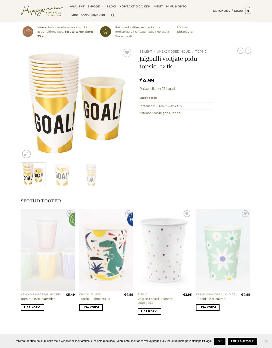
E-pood (95, 6)
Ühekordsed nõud (174, 51)
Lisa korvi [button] (32, 307)
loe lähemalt (242, 341)
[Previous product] (248, 51)
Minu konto (176, 6)
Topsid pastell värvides (38, 299)
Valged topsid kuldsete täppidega (155, 301)
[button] (232, 11)
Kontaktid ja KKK (135, 6)
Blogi (111, 6)
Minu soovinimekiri (88, 15)
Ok (220, 341)
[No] (266, 342)
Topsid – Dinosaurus (94, 299)
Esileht (145, 51)
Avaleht (77, 6)
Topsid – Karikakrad (210, 299)
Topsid (201, 51)
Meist (158, 6)
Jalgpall (164, 113)
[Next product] (240, 51)
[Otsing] (112, 15)
